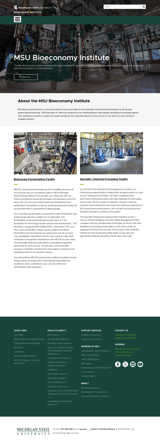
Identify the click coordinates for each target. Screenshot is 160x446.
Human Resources (90, 358)
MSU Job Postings (91, 354)
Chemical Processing (51, 19)
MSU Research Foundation (94, 391)
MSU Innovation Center (26, 354)
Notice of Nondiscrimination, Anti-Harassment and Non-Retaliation (61, 349)
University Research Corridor (96, 395)
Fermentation (32, 19)
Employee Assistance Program (96, 366)
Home (18, 19)
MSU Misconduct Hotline (60, 342)
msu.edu (84, 428)
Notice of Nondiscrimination (103, 428)
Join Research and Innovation (96, 349)
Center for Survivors (58, 385)
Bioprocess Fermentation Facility (29, 338)
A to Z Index (88, 370)
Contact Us (94, 19)
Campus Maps (89, 375)
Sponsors (81, 19)
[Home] (33, 434)
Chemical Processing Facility (27, 342)
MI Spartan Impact (90, 386)
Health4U (53, 368)
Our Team (68, 19)
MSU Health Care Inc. (58, 372)
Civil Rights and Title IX (59, 357)
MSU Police (54, 333)
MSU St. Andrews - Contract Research (27, 360)
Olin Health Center (57, 377)
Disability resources (91, 333)
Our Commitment (57, 381)
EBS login (86, 362)
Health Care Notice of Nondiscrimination (58, 362)
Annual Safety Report (59, 338)
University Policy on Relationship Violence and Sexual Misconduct (63, 392)
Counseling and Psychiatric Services (60, 401)
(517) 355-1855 (66, 428)
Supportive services (91, 338)
